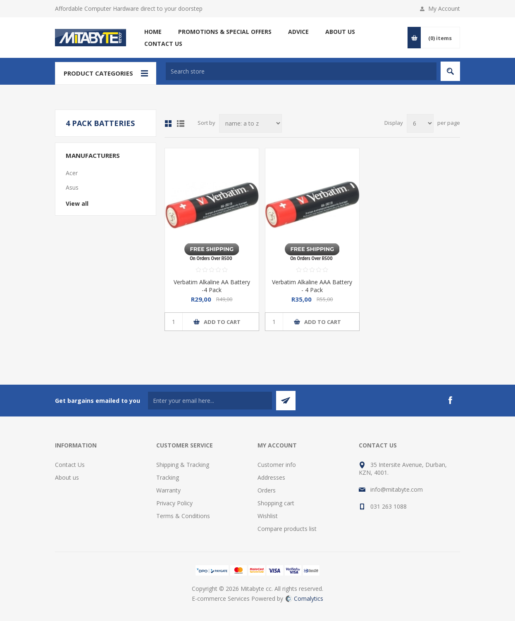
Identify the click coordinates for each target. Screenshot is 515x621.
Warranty (168, 490)
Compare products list (287, 529)
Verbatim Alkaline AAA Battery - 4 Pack (312, 286)
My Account (444, 8)
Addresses (271, 477)
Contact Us (70, 465)
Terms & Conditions (183, 516)
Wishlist (268, 516)
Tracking (167, 477)
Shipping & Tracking (182, 465)
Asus (72, 187)
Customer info (277, 465)
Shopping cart (276, 503)
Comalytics (304, 598)
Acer (72, 173)
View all (77, 203)
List (180, 123)
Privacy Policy (174, 503)
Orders (267, 490)
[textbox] (301, 71)
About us (67, 477)
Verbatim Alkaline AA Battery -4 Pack (212, 286)
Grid (168, 123)
